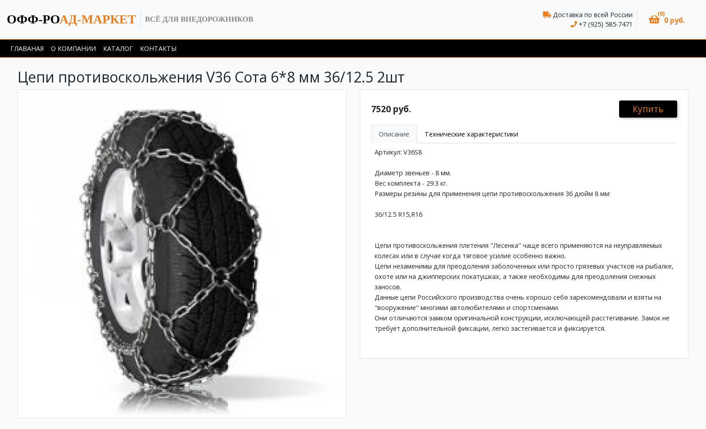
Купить (648, 109)
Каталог (118, 48)
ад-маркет (71, 19)
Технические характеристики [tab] (471, 134)
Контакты (158, 48)
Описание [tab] (394, 134)
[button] (667, 19)
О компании (73, 48)
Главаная (27, 48)
